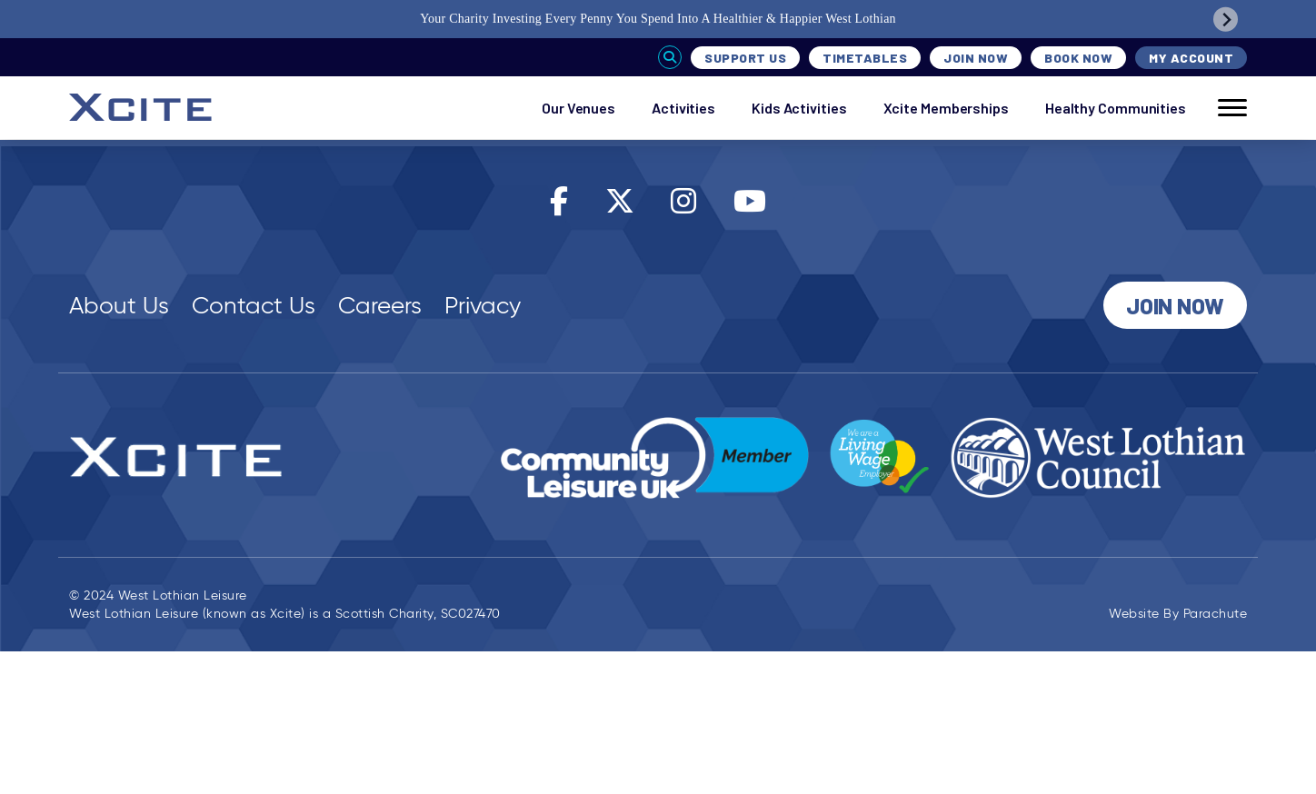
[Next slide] (1225, 19)
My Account (1191, 57)
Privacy (482, 305)
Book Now (1078, 57)
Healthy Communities (1115, 107)
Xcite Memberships (946, 107)
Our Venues (578, 107)
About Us (119, 305)
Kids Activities (799, 107)
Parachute (1215, 613)
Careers (380, 305)
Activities (683, 107)
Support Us (745, 57)
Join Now (975, 57)
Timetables (864, 57)
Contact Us (253, 305)
